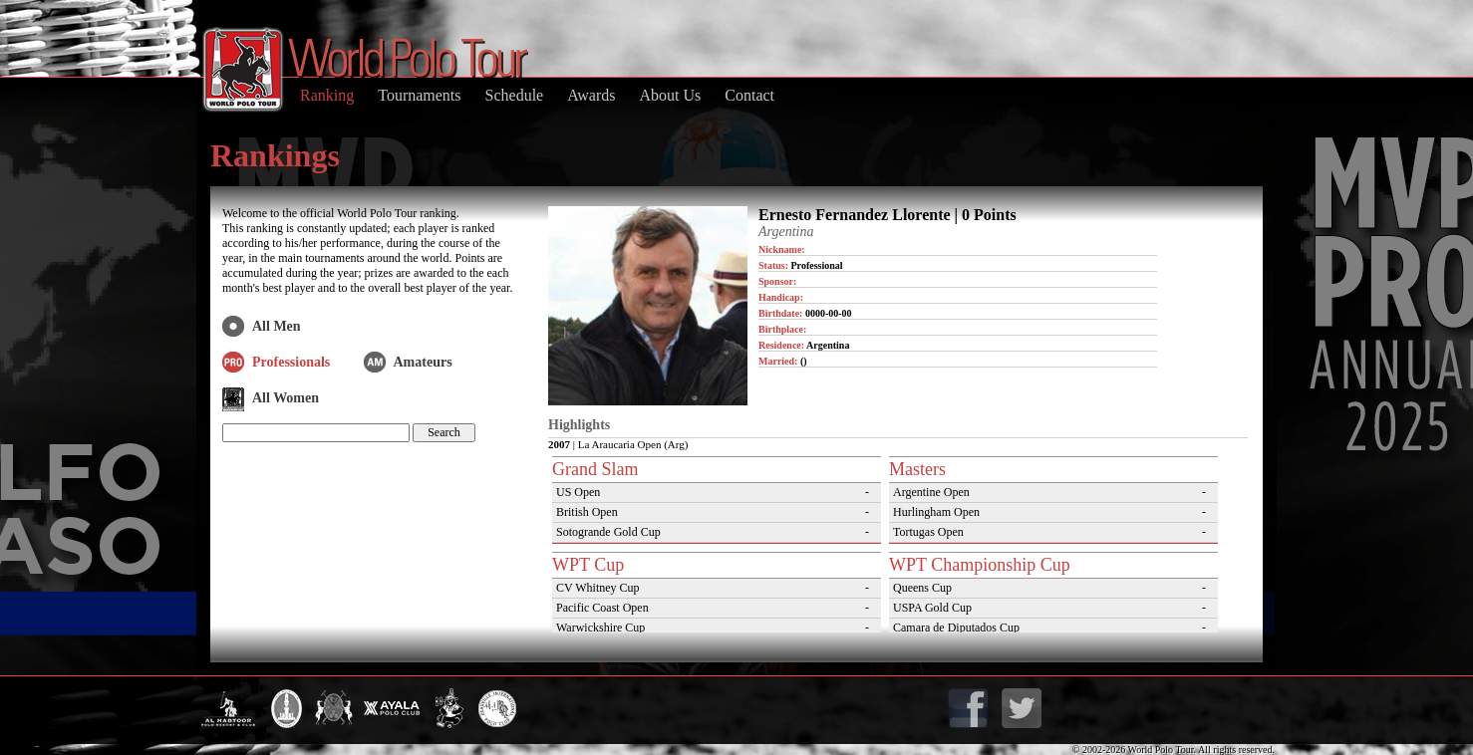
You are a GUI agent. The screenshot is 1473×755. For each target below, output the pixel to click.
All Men (276, 326)
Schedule (514, 95)
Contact (749, 95)
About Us (670, 95)
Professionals (291, 362)
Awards (591, 95)
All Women (285, 397)
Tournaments (419, 95)
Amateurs (423, 362)
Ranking (327, 95)
